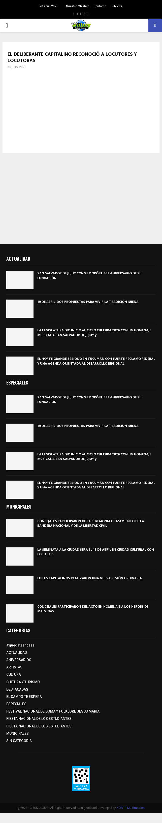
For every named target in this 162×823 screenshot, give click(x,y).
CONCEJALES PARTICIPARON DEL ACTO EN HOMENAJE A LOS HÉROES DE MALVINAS (92, 609)
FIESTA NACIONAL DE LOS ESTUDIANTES (39, 719)
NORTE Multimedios (131, 808)
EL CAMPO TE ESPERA (24, 697)
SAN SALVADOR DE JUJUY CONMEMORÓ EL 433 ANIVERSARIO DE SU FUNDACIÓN (89, 275)
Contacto (99, 6)
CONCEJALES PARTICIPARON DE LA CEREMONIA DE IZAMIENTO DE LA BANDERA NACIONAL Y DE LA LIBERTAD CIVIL (90, 523)
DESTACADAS (17, 689)
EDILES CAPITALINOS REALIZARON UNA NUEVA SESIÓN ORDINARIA (89, 578)
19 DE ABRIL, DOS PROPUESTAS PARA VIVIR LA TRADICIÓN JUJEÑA (88, 302)
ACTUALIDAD (16, 653)
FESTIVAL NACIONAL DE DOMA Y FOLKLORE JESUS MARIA (53, 711)
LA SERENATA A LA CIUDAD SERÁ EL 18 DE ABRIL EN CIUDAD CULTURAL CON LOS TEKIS (95, 552)
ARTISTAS (14, 667)
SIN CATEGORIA (19, 741)
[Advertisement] (81, 113)
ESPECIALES (16, 704)
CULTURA (13, 674)
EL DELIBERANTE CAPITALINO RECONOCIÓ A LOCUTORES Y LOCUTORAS (72, 57)
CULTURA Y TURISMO (23, 682)
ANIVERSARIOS (18, 660)
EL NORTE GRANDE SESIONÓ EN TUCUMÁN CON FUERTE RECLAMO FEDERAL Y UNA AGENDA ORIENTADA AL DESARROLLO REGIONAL (96, 361)
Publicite (116, 6)
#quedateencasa (20, 645)
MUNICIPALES (17, 733)
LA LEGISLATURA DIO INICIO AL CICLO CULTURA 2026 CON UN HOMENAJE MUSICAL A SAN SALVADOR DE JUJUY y (94, 332)
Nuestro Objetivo (77, 6)
